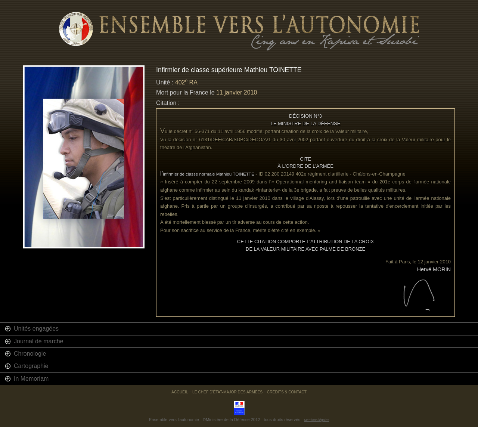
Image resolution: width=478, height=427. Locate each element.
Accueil (179, 392)
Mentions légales (316, 420)
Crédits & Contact (287, 392)
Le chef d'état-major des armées (227, 392)
